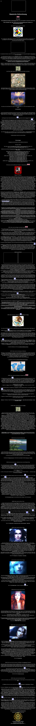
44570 (9, 152)
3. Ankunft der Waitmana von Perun (20, 151)
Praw (28, 477)
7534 (15, 22)
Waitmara (11, 641)
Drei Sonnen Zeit (14, 160)
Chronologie (22, 433)
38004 (27, 151)
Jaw (6, 477)
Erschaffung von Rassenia (19, 152)
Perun (12, 236)
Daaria (14, 353)
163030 (23, 156)
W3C (22, 722)
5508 (29, 146)
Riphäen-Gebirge (4, 432)
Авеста (2, 221)
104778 (26, 153)
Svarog (3, 124)
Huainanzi (30, 307)
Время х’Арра (17, 620)
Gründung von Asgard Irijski (19, 153)
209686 (23, 158)
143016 (10, 154)
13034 (9, 147)
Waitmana (22, 314)
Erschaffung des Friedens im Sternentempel (9, 20)
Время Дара (20, 658)
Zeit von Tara (20, 156)
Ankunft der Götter (20, 161)
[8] (24, 135)
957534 (10, 161)
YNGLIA (3, 389)
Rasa (19, 271)
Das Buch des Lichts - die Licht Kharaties (20, 523)
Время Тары (12, 523)
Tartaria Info (28, 523)
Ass (13, 378)
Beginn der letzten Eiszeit (20, 147)
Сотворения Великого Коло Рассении (22, 359)
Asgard (21, 330)
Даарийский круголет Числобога (22, 61)
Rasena (13, 551)
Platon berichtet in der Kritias (5, 302)
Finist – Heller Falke (23, 620)
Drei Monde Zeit (19, 154)
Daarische (26, 56)
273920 (12, 589)
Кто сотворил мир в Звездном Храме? (24, 221)
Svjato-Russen (7, 575)
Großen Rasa (30, 177)
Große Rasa (24, 180)
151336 (29, 155)
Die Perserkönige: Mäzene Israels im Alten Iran (7, 211)
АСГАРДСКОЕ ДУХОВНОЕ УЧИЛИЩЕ (18, 721)
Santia (4, 236)
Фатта (18, 308)
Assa (13, 155)
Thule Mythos (20, 555)
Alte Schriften (19, 722)
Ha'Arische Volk (32, 242)
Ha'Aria (23, 619)
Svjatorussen (9, 344)
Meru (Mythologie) (18, 109)
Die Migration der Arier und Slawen (18, 371)
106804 (8, 153)
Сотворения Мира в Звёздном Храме (27, 222)
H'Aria (15, 344)
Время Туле (16, 555)
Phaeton (12, 467)
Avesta (3, 207)
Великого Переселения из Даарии (18, 432)
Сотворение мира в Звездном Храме (16, 222)
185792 (10, 157)
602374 (30, 160)
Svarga (26, 475)
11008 (25, 147)
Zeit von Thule (19, 157)
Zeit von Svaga (19, 158)
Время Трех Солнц (21, 673)
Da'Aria (18, 63)
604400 (4, 160)
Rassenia (17, 194)
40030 (7, 151)
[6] (22, 40)
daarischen (17, 56)
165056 (11, 156)
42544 (25, 152)
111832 (12, 405)
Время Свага (14, 585)
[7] (23, 40)
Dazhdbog (14, 428)
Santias (15, 269)
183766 (23, 157)
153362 (5, 155)
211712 (10, 158)
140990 (24, 154)
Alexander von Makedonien (11, 207)
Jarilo (16, 279)
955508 (24, 161)
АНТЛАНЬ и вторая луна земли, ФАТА (9, 308)
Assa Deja (25, 353)
